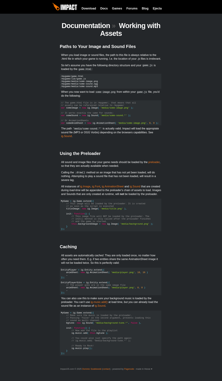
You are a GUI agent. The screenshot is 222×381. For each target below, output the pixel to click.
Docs (104, 8)
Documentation (86, 26)
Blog (145, 8)
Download (88, 8)
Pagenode (129, 369)
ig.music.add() (99, 302)
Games (117, 8)
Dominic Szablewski (91, 369)
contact (106, 369)
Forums (131, 8)
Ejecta (157, 8)
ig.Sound (66, 136)
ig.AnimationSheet (113, 186)
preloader (154, 162)
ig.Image (85, 186)
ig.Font (96, 186)
